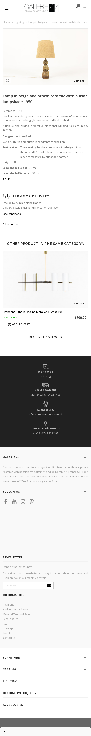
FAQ (5, 623)
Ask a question (11, 224)
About (6, 633)
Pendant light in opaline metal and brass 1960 (34, 312)
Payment (8, 604)
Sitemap (8, 628)
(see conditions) (12, 214)
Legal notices (10, 619)
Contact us (9, 638)
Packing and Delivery (15, 609)
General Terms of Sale (16, 614)
